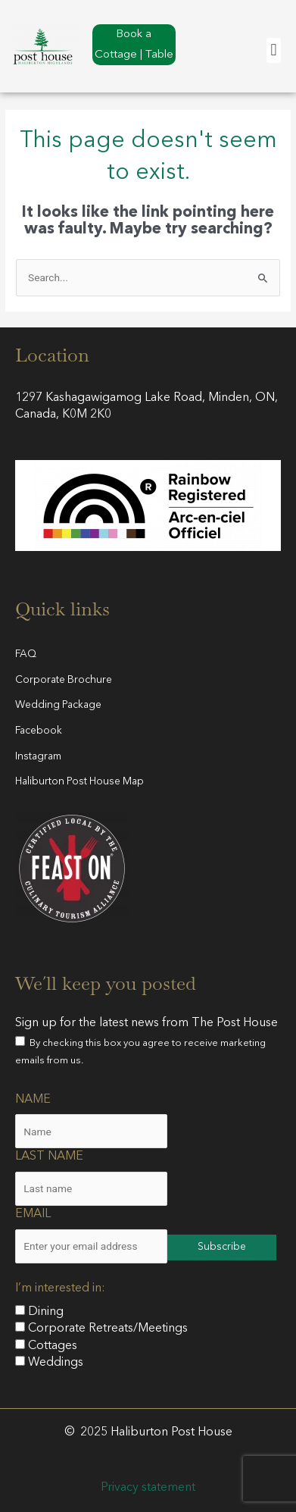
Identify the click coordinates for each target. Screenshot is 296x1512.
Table (159, 55)
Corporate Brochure (63, 680)
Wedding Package (58, 705)
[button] (273, 50)
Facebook (38, 731)
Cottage (116, 55)
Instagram (38, 757)
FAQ (25, 654)
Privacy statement (148, 1488)
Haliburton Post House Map (79, 782)
